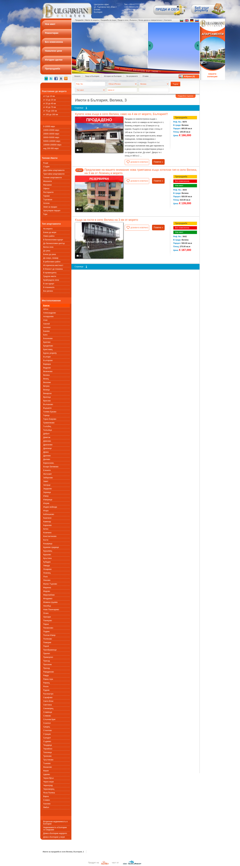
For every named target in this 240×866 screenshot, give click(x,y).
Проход (46, 668)
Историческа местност (53, 265)
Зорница (47, 492)
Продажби (79, 20)
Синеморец (48, 708)
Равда (46, 675)
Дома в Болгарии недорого (55, 833)
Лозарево (47, 569)
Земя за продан (50, 207)
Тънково (47, 763)
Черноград (48, 785)
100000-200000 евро (52, 145)
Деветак (46, 437)
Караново (47, 525)
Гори (45, 214)
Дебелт (46, 434)
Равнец (46, 683)
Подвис (46, 631)
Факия (46, 771)
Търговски (47, 199)
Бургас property (50, 353)
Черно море (48, 782)
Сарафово (47, 697)
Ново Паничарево (51, 609)
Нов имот (179, 185)
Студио (46, 166)
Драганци (47, 448)
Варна (46, 796)
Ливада (46, 565)
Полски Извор (49, 635)
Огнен (46, 613)
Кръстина (47, 558)
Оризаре (47, 617)
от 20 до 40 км (49, 103)
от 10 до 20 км (49, 100)
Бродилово (48, 346)
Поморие (47, 642)
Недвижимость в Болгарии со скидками (55, 828)
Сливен (46, 800)
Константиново (49, 536)
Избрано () (189, 76)
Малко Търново (50, 584)
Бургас (46, 305)
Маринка (47, 587)
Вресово (47, 401)
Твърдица (47, 745)
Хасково (47, 804)
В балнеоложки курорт (53, 240)
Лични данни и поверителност (150, 20)
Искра (45, 511)
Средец (46, 727)
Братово (47, 342)
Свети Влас (48, 701)
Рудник (46, 690)
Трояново (47, 756)
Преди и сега (123, 20)
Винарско (47, 393)
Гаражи (46, 196)
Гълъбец (47, 426)
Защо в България (92, 76)
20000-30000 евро (51, 134)
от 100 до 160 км (50, 114)
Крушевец (47, 551)
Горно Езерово (49, 419)
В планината (48, 287)
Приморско (48, 657)
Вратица (47, 397)
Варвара (47, 364)
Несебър (47, 606)
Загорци (46, 485)
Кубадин (47, 562)
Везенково (47, 371)
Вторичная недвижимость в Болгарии (55, 822)
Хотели (46, 203)
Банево (46, 331)
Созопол (47, 723)
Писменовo (48, 628)
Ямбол (46, 807)
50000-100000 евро (51, 141)
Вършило (47, 408)
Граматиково (49, 423)
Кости (45, 540)
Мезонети (47, 181)
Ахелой (46, 324)
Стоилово (47, 730)
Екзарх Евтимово (50, 467)
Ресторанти (48, 192)
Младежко (47, 598)
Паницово (47, 620)
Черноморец (48, 789)
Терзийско (47, 749)
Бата (45, 335)
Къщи (45, 163)
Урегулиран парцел (51, 210)
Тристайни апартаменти (53, 174)
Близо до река (49, 254)
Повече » (158, 162)
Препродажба (181, 117)
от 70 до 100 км (50, 111)
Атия (45, 320)
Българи (47, 357)
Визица (46, 390)
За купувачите (132, 76)
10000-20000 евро (51, 130)
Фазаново (47, 767)
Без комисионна (182, 181)
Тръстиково (48, 760)
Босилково (48, 338)
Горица (46, 415)
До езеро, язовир (50, 258)
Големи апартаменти (52, 177)
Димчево (47, 441)
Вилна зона (48, 247)
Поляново (47, 639)
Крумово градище (51, 547)
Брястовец (48, 349)
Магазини (47, 185)
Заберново (48, 478)
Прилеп (46, 653)
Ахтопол (47, 327)
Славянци (47, 712)
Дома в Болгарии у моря (54, 837)
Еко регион (48, 291)
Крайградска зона (51, 280)
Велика (46, 375)
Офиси (46, 188)
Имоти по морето (92, 20)
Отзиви (146, 76)
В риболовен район (51, 262)
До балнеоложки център (54, 243)
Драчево (47, 456)
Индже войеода (50, 507)
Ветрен (46, 386)
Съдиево (47, 741)
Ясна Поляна (49, 793)
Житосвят (47, 474)
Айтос (45, 309)
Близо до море (49, 232)
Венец (46, 379)
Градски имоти (49, 276)
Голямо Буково (49, 412)
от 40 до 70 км (49, 107)
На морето (48, 229)
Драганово (47, 445)
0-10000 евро (49, 126)
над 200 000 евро (51, 148)
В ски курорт (48, 284)
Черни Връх (48, 778)
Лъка (45, 576)
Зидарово (47, 489)
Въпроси (133, 20)
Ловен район (49, 236)
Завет (45, 481)
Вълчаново (48, 404)
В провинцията (49, 273)
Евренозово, (48, 463)
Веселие (47, 382)
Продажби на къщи (108, 20)
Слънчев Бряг (49, 719)
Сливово (47, 716)
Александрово (49, 313)
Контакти (168, 20)
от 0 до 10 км (49, 96)
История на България (113, 76)
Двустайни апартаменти (54, 170)
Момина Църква (50, 602)
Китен (45, 529)
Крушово (47, 554)
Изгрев (46, 503)
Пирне (46, 624)
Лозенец (47, 573)
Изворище (47, 500)
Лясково (46, 580)
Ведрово (47, 368)
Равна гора (48, 679)
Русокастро (48, 694)
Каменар (47, 522)
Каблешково (48, 514)
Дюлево (46, 459)
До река (46, 251)
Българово (48, 360)
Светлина (47, 705)
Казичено (47, 518)
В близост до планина (53, 269)
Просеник (47, 664)
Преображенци (50, 650)
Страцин (47, 734)
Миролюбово (49, 595)
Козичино (47, 533)
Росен (45, 686)
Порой (46, 646)
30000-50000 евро (51, 137)
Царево (46, 774)
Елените (47, 470)
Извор (46, 496)
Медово (46, 591)
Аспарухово (48, 316)
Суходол (47, 738)
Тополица (47, 752)
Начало (77, 76)
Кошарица (47, 544)
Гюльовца (47, 430)
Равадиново (48, 672)
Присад (46, 661)
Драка (46, 452)
